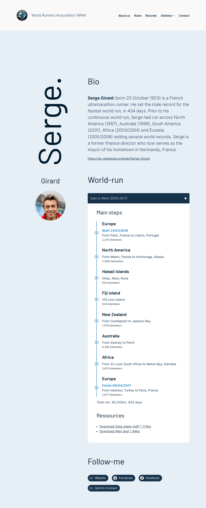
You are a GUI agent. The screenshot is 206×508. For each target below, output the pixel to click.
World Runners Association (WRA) (59, 15)
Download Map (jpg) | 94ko (120, 431)
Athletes (166, 15)
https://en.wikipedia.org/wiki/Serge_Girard (119, 158)
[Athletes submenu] (174, 15)
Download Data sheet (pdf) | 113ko (125, 426)
